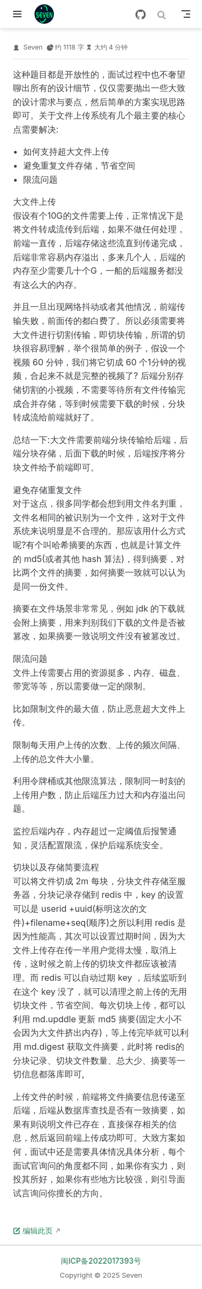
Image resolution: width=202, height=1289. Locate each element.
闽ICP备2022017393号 (101, 1260)
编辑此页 (33, 1230)
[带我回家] (47, 14)
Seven (33, 47)
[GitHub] (140, 14)
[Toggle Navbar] (185, 14)
